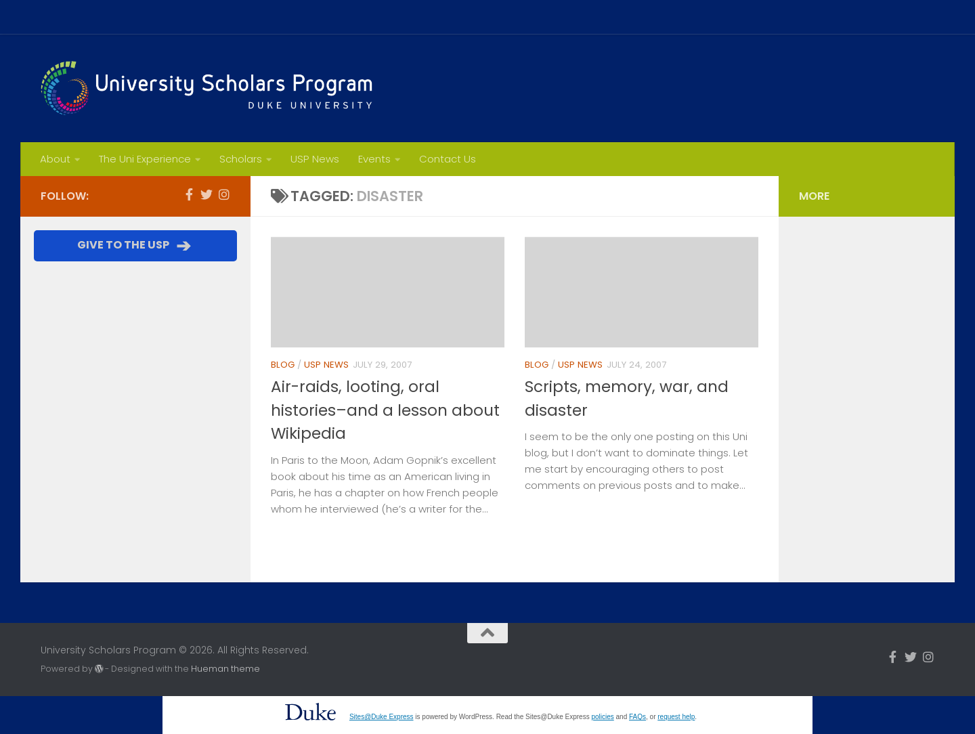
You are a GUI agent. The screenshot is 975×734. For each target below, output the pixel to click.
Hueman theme (225, 668)
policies (602, 716)
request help (676, 716)
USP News (314, 159)
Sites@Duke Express (381, 716)
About (55, 159)
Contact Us (447, 159)
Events (374, 159)
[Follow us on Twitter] (206, 194)
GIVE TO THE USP (135, 246)
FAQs (637, 716)
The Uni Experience (145, 159)
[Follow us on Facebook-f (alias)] (189, 194)
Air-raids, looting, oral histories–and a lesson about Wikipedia (385, 410)
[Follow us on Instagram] (224, 194)
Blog (283, 364)
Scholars (240, 159)
